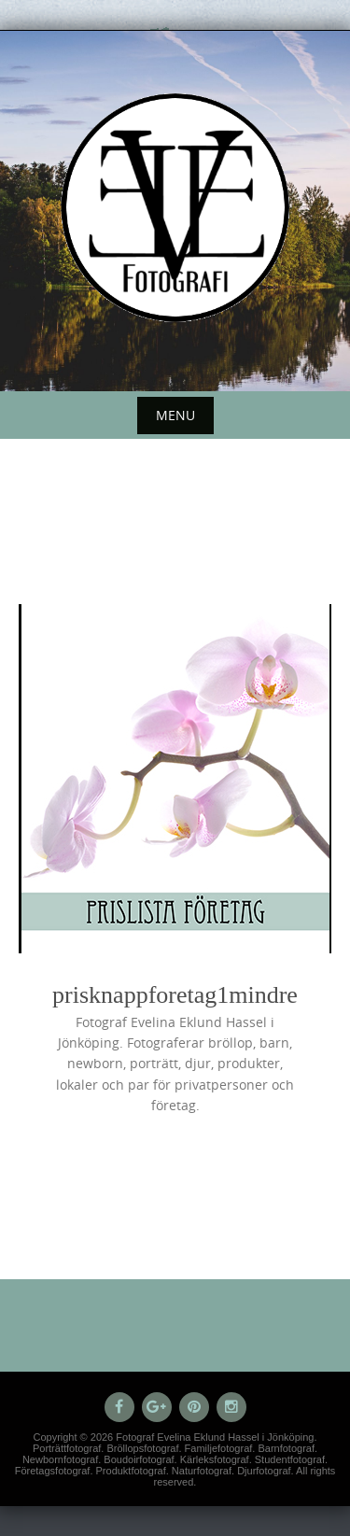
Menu (175, 415)
